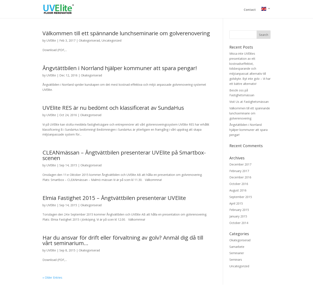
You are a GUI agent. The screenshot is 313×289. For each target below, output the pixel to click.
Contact (250, 10)
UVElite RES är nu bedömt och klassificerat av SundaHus (113, 107)
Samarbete (236, 247)
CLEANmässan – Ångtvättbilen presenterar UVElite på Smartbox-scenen (124, 155)
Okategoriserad (89, 40)
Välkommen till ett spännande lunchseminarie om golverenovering (126, 33)
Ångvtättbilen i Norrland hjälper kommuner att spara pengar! (119, 68)
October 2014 (238, 223)
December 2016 (240, 177)
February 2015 (239, 210)
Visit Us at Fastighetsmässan (249, 102)
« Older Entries (52, 277)
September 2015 (240, 197)
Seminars (235, 260)
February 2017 (239, 171)
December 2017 (240, 164)
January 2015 (238, 216)
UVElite (51, 40)
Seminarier (236, 253)
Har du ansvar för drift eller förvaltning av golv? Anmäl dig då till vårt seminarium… (122, 240)
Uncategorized (111, 40)
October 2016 (238, 184)
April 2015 (236, 203)
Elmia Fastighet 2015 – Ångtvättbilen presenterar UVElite (114, 198)
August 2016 (237, 190)
